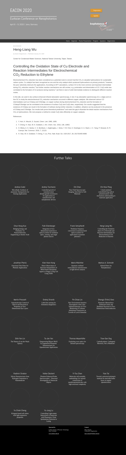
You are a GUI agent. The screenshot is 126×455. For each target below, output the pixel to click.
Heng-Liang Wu (106, 225)
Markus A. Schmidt (106, 262)
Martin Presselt (20, 299)
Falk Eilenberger (48, 225)
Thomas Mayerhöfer (77, 338)
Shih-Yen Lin (20, 338)
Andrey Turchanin (48, 187)
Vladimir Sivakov (20, 373)
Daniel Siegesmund (20, 53)
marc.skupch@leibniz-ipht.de (92, 433)
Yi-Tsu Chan (77, 373)
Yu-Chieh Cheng (20, 410)
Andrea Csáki (20, 187)
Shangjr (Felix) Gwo (106, 299)
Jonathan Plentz (20, 262)
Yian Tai (106, 373)
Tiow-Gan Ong (106, 338)
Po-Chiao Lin (77, 299)
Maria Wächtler (77, 262)
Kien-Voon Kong (48, 262)
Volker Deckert (49, 373)
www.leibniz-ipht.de (54, 433)
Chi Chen (77, 187)
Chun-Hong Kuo (20, 225)
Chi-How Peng (106, 187)
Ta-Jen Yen (48, 338)
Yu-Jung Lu (48, 410)
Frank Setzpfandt (77, 225)
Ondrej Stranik (48, 299)
